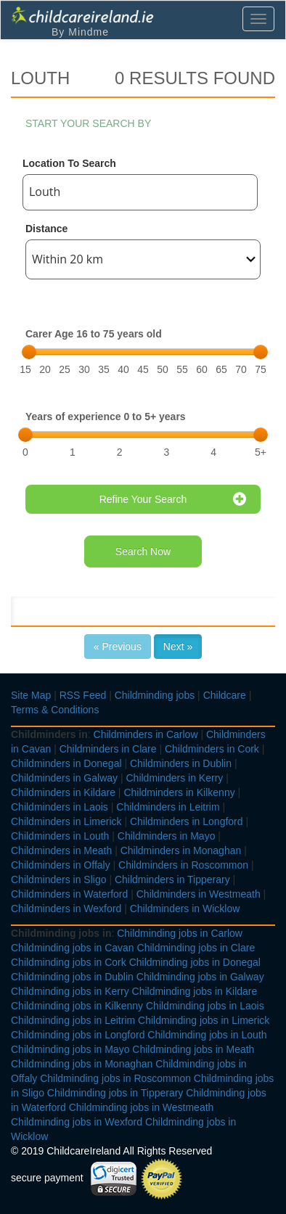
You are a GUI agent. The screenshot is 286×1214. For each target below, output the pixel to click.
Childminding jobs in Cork (68, 962)
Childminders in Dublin (181, 763)
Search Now (143, 551)
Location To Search (69, 163)
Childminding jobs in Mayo (70, 1049)
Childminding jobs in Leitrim (73, 1020)
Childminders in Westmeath (198, 894)
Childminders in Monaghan (181, 850)
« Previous (118, 646)
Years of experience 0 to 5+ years (105, 416)
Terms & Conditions (55, 709)
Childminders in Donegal (66, 763)
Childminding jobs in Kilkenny (77, 1006)
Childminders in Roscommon (183, 865)
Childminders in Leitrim (167, 807)
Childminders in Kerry (174, 778)
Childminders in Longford (186, 821)
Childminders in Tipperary (172, 879)
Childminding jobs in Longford (77, 1035)
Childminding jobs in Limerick (203, 1020)
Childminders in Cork (212, 749)
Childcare (224, 695)
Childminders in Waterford (69, 894)
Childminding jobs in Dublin (72, 977)
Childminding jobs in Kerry (70, 991)
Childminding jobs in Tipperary (115, 1093)
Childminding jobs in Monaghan (81, 1064)
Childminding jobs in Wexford (76, 1122)
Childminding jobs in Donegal (195, 962)
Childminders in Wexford (66, 908)
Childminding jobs (155, 695)
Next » (177, 646)
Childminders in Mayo (167, 836)
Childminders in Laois (59, 807)
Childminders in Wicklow (185, 908)
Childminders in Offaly (60, 865)
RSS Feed (83, 695)
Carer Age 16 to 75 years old (93, 334)
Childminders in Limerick (66, 821)
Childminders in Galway (64, 778)
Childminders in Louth (60, 836)
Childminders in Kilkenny (178, 792)
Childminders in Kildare (63, 792)
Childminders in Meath (61, 850)
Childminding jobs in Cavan (72, 947)
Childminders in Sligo (59, 879)
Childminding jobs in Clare (196, 947)
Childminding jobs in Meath (193, 1049)
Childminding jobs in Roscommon (115, 1078)
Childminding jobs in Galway (200, 977)
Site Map (31, 695)
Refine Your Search (172, 499)
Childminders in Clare (108, 749)
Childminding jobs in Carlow (179, 933)
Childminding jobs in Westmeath (141, 1107)
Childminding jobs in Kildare (195, 991)
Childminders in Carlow (146, 734)
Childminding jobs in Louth (206, 1035)
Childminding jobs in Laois (205, 1006)
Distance (46, 228)
